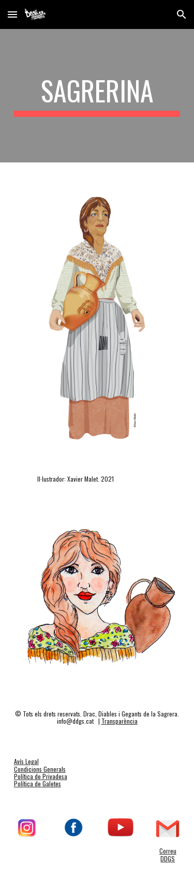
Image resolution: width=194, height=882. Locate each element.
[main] (97, 95)
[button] (12, 14)
